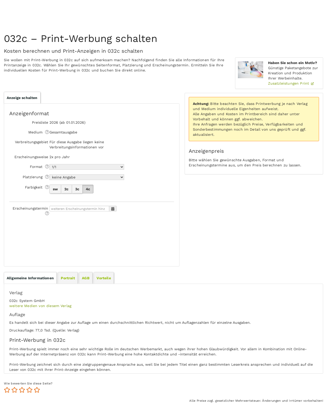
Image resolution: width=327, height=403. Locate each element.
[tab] (30, 278)
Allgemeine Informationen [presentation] (30, 278)
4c (88, 189)
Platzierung (32, 177)
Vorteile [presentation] (104, 278)
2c (66, 189)
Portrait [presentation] (68, 278)
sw (55, 189)
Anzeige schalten (22, 98)
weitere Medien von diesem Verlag (40, 306)
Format (36, 167)
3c (77, 189)
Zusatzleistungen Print (289, 83)
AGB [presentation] (85, 278)
